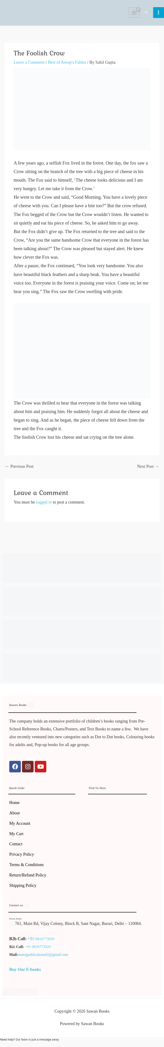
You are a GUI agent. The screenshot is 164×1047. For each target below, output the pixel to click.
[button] (146, 12)
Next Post (148, 466)
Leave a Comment (29, 62)
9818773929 (45, 939)
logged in (44, 502)
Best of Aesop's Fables (67, 62)
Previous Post (19, 466)
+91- (32, 938)
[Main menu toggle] (158, 12)
